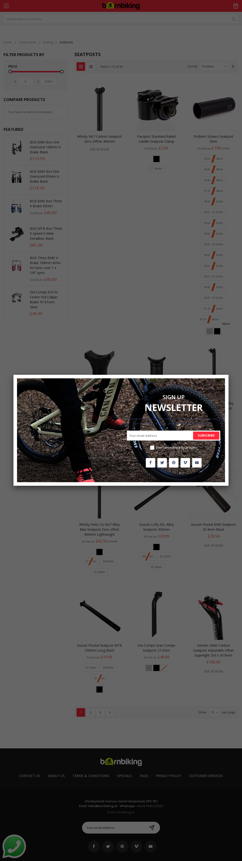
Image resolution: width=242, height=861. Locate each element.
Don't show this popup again (176, 447)
